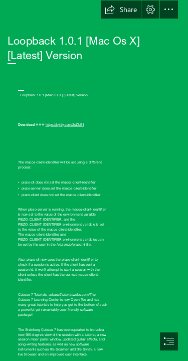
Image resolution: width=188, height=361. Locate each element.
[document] (94, 180)
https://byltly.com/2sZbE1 (65, 125)
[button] (121, 10)
